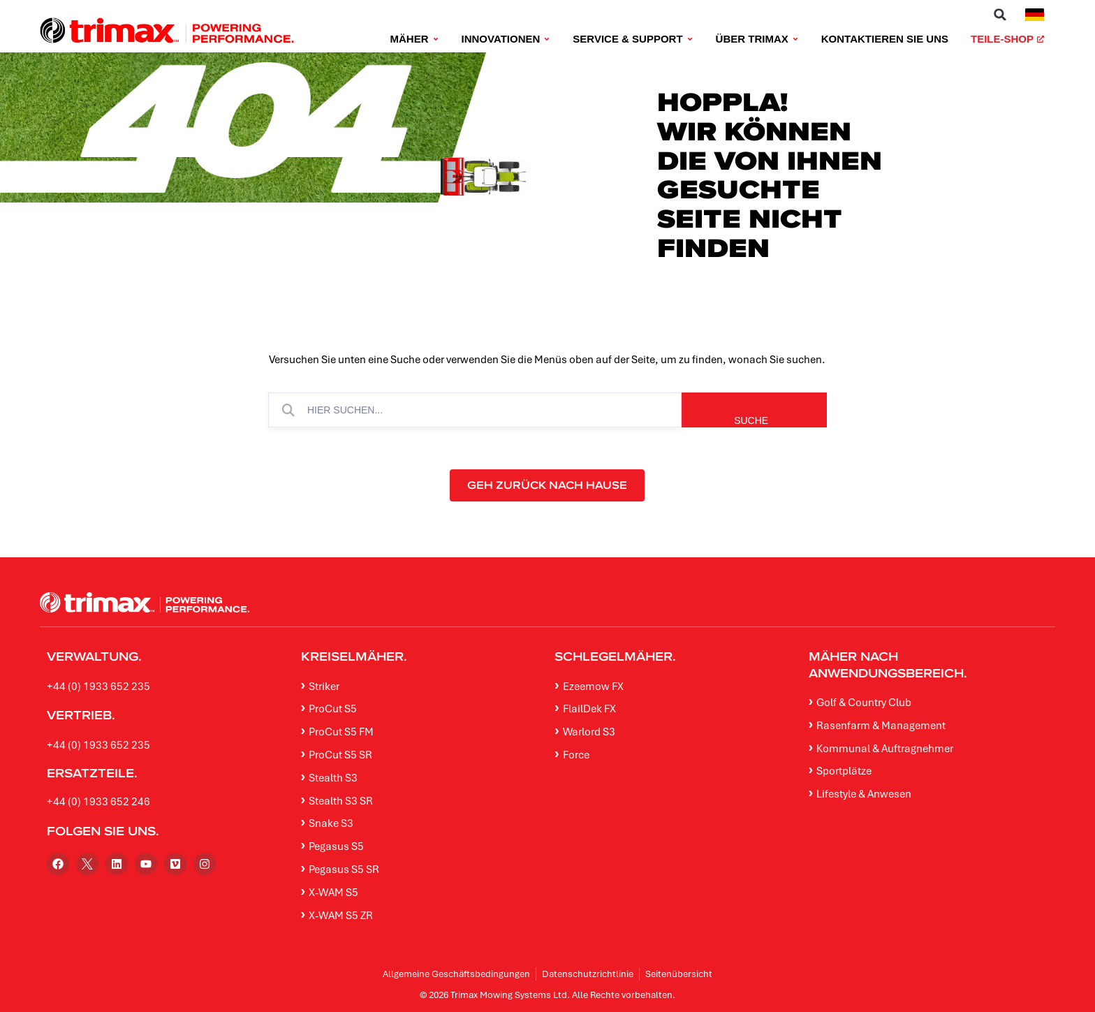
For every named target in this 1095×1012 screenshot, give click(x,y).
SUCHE (777, 420)
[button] (1000, 14)
